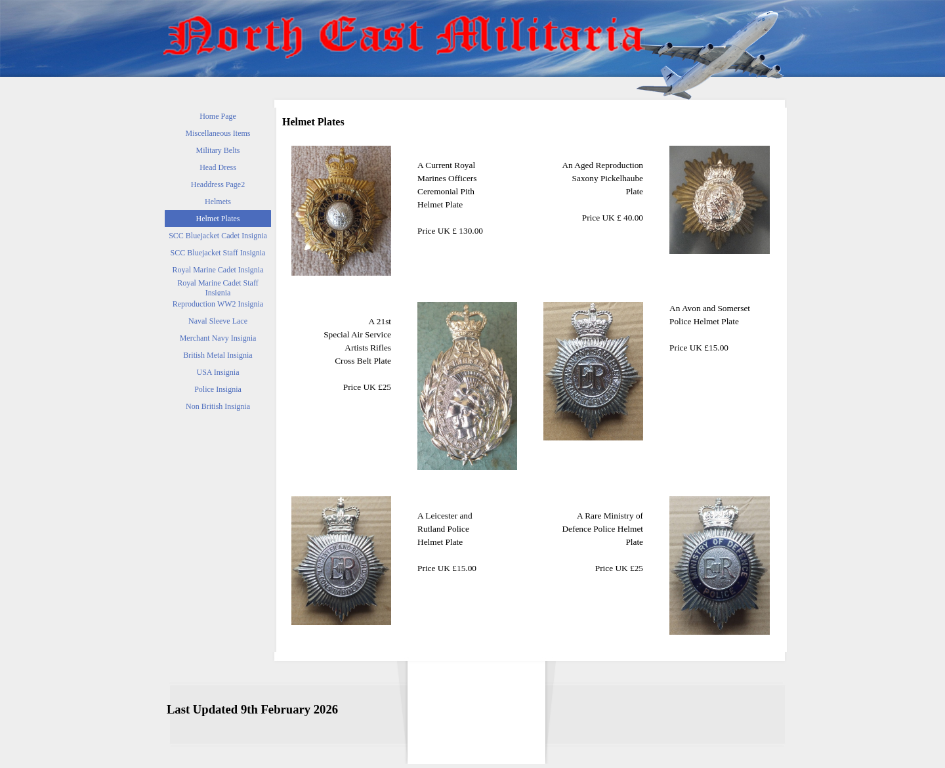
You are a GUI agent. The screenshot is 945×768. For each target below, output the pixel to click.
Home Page (218, 116)
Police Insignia (218, 389)
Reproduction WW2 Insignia (218, 304)
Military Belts (218, 150)
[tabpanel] (467, 192)
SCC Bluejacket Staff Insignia (218, 252)
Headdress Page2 (218, 184)
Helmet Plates (218, 218)
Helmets (218, 201)
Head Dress (218, 167)
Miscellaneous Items (218, 133)
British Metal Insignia (217, 355)
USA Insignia (217, 372)
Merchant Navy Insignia (218, 338)
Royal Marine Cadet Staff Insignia (217, 287)
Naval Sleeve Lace (217, 321)
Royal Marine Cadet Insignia (218, 269)
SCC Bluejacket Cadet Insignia (218, 235)
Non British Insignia (218, 406)
